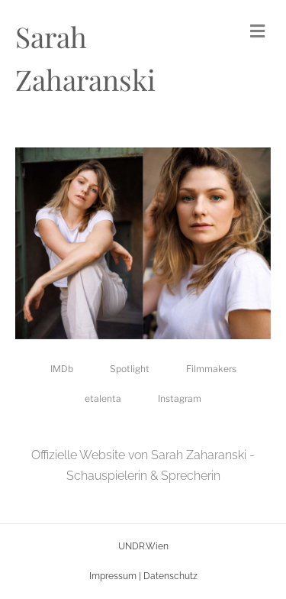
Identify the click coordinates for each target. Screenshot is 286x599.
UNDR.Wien (143, 546)
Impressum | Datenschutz (143, 576)
